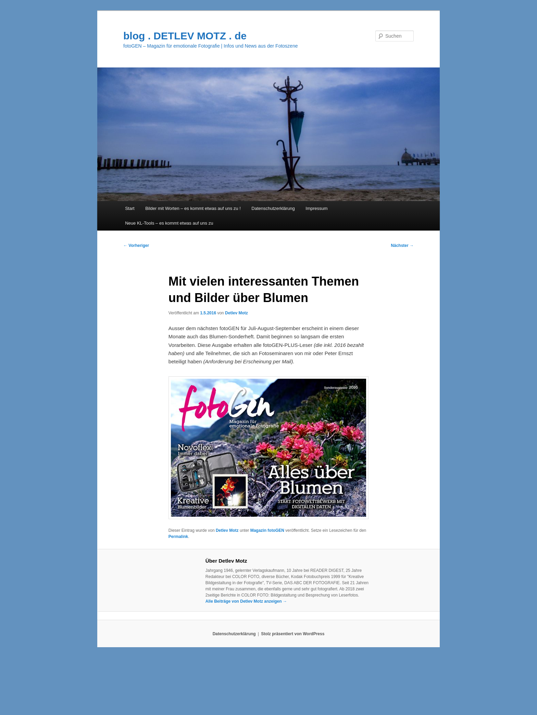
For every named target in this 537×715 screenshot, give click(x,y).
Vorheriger (136, 245)
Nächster (402, 245)
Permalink (178, 536)
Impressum (316, 208)
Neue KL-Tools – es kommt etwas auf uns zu (169, 223)
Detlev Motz (236, 313)
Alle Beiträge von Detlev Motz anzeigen (246, 601)
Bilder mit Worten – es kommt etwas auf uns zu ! (193, 208)
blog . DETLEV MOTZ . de (185, 35)
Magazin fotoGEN (267, 530)
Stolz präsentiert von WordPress (292, 633)
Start (129, 208)
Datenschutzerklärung (273, 208)
